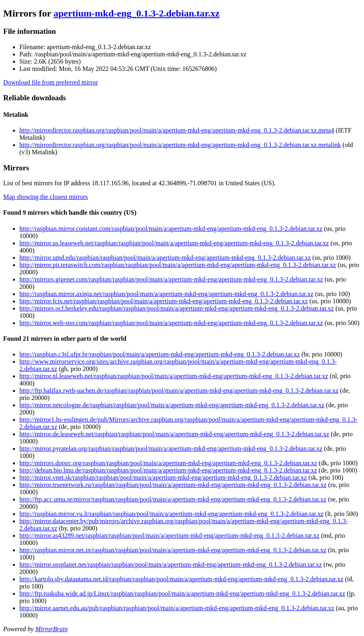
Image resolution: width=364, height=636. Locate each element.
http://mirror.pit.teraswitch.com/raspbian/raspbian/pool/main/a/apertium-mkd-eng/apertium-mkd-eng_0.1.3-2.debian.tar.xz (177, 264)
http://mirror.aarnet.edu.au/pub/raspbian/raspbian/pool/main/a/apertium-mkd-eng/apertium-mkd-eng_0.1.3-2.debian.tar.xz (176, 608)
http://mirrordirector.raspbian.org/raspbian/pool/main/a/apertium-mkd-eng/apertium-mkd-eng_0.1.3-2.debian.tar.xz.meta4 (176, 130)
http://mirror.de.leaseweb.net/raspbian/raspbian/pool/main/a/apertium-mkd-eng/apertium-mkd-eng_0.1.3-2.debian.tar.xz (174, 434)
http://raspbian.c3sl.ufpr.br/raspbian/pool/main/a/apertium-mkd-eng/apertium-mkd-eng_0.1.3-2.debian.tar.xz (159, 354)
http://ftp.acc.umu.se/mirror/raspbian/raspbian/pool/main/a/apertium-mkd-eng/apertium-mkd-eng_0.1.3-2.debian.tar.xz (172, 499)
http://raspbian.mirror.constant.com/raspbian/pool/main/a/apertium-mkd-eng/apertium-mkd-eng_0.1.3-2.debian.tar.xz (170, 228)
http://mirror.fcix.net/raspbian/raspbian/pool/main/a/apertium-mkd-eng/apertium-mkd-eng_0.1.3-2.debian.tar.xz (163, 301)
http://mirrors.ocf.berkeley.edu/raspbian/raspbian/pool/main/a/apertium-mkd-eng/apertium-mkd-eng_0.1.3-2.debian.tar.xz (176, 308)
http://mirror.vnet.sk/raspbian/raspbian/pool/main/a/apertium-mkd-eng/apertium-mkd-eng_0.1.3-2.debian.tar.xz (163, 477)
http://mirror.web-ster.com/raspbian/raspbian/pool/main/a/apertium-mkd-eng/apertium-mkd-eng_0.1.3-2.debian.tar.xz (171, 322)
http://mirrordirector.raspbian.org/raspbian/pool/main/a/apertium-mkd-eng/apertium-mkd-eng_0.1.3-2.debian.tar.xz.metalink (180, 144)
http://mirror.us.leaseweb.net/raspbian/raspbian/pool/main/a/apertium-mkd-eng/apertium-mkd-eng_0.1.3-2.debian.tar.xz (174, 243)
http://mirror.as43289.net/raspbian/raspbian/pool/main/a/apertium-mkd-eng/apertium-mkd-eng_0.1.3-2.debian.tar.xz (169, 535)
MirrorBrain (51, 629)
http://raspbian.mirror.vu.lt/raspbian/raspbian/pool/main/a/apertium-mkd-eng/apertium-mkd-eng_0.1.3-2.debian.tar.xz (171, 513)
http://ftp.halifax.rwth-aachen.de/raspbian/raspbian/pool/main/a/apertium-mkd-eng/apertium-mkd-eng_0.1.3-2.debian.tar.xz (179, 390)
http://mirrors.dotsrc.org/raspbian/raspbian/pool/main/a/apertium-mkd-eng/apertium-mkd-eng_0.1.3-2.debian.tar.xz (168, 463)
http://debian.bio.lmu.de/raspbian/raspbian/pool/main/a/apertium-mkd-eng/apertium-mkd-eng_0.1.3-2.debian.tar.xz (168, 470)
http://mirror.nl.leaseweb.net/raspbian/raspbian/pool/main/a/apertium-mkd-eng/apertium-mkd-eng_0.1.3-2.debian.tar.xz (173, 376)
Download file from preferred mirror (50, 82)
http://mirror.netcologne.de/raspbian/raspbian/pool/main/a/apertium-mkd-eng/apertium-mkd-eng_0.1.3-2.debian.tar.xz (171, 405)
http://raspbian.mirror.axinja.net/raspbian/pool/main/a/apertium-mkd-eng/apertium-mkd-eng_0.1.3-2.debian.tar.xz (166, 293)
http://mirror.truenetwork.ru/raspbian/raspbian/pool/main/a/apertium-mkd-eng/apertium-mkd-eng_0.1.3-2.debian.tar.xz (172, 484)
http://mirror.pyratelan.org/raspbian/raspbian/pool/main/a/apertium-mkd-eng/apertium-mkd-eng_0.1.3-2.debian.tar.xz (170, 448)
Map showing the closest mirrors (45, 196)
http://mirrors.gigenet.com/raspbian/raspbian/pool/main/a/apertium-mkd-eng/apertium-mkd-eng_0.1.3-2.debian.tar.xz (171, 279)
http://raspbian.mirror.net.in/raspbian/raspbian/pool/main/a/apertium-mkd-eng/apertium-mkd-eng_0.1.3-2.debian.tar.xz (172, 550)
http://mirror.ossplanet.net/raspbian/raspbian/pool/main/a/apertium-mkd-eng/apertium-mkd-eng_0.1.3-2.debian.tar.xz (170, 564)
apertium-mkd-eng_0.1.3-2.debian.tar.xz (136, 13)
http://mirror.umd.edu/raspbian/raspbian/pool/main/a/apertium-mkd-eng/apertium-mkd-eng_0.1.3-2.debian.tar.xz (165, 257)
